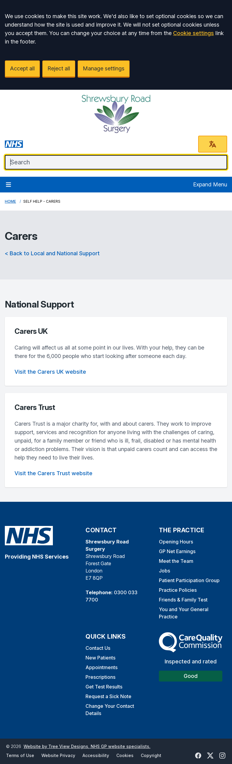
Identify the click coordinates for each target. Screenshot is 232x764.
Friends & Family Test (183, 600)
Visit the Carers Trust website (53, 473)
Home (10, 201)
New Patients (100, 658)
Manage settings (103, 68)
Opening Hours (176, 542)
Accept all (22, 68)
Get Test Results (103, 687)
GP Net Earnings (177, 551)
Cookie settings (193, 33)
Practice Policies (178, 590)
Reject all (58, 68)
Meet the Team (176, 561)
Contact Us (97, 648)
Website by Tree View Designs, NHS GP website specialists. (87, 746)
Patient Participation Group (189, 580)
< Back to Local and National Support (52, 253)
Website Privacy (58, 755)
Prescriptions (100, 677)
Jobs (164, 571)
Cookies (125, 755)
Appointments (101, 667)
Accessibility (95, 755)
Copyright (151, 755)
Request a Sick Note (108, 696)
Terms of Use (20, 755)
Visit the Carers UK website (50, 372)
